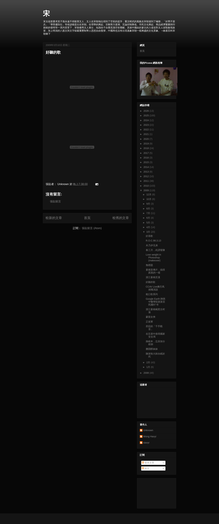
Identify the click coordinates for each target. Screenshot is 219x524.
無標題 (149, 265)
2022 (147, 129)
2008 (147, 372)
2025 (147, 115)
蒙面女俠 (150, 316)
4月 (148, 227)
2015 (147, 162)
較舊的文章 (121, 218)
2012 (147, 176)
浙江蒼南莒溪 (153, 277)
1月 (148, 367)
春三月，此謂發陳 (155, 250)
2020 (147, 139)
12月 (149, 194)
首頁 (87, 218)
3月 (148, 231)
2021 (147, 134)
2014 (147, 167)
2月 (148, 362)
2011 (147, 181)
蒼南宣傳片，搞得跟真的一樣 (155, 271)
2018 (147, 148)
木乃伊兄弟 (152, 245)
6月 (148, 217)
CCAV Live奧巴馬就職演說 (155, 288)
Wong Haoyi (149, 436)
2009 (147, 190)
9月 (148, 203)
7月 (148, 213)
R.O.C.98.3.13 (153, 240)
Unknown (148, 430)
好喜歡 (149, 236)
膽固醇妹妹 (152, 349)
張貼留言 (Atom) (92, 228)
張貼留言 (55, 201)
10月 (149, 199)
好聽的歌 (53, 52)
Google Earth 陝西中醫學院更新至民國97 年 (155, 301)
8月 (148, 208)
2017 (147, 153)
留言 (145, 468)
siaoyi (146, 442)
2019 (147, 143)
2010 (147, 185)
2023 (147, 125)
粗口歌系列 (152, 294)
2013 (147, 171)
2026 (147, 110)
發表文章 (148, 462)
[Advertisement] (155, 492)
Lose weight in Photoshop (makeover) (153, 257)
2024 (147, 120)
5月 (148, 222)
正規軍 (149, 321)
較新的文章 (54, 218)
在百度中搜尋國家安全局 (155, 335)
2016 (147, 157)
